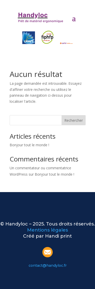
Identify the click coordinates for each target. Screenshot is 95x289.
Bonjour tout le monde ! (29, 144)
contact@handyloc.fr (48, 265)
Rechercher (73, 120)
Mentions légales (47, 230)
